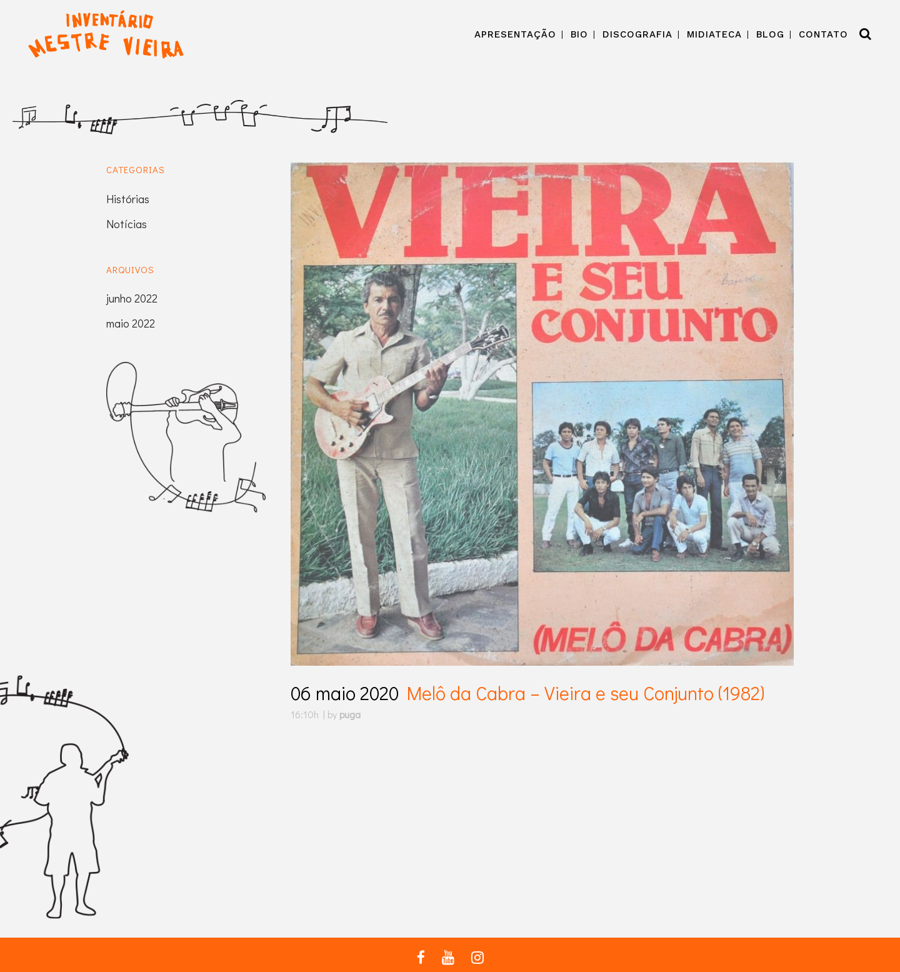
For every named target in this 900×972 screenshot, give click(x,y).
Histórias (127, 198)
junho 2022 (132, 298)
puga (350, 714)
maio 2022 (130, 323)
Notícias (126, 223)
